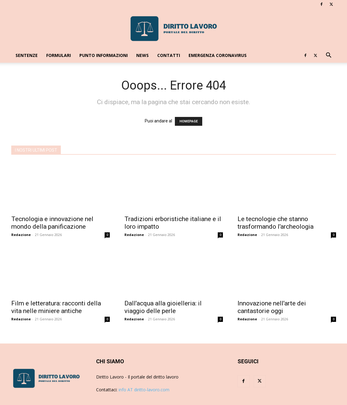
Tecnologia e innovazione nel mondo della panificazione (52, 222)
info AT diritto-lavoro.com (144, 390)
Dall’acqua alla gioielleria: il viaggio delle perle (163, 307)
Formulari (58, 55)
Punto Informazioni (103, 55)
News (142, 55)
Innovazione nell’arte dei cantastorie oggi (272, 307)
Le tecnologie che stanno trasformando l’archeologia (276, 222)
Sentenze (27, 55)
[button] (328, 56)
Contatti (168, 55)
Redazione (21, 234)
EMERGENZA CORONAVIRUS (218, 55)
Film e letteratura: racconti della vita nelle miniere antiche (56, 307)
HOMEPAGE (188, 121)
